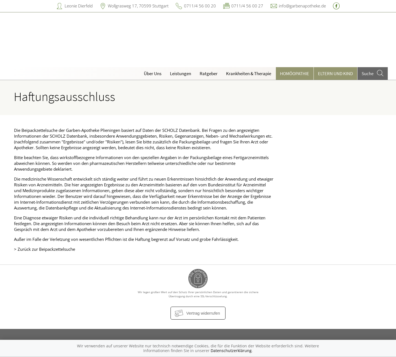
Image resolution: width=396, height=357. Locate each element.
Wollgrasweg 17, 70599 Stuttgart (138, 6)
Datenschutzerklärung (231, 350)
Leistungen (180, 73)
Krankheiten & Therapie (248, 73)
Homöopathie (294, 73)
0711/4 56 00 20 (200, 6)
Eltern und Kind (335, 73)
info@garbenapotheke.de (302, 6)
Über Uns (152, 73)
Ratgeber (209, 73)
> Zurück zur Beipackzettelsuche (44, 249)
